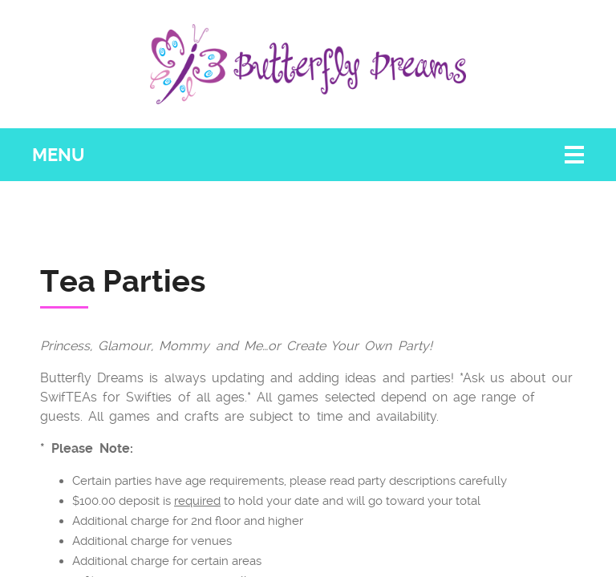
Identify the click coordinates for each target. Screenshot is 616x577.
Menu (58, 155)
